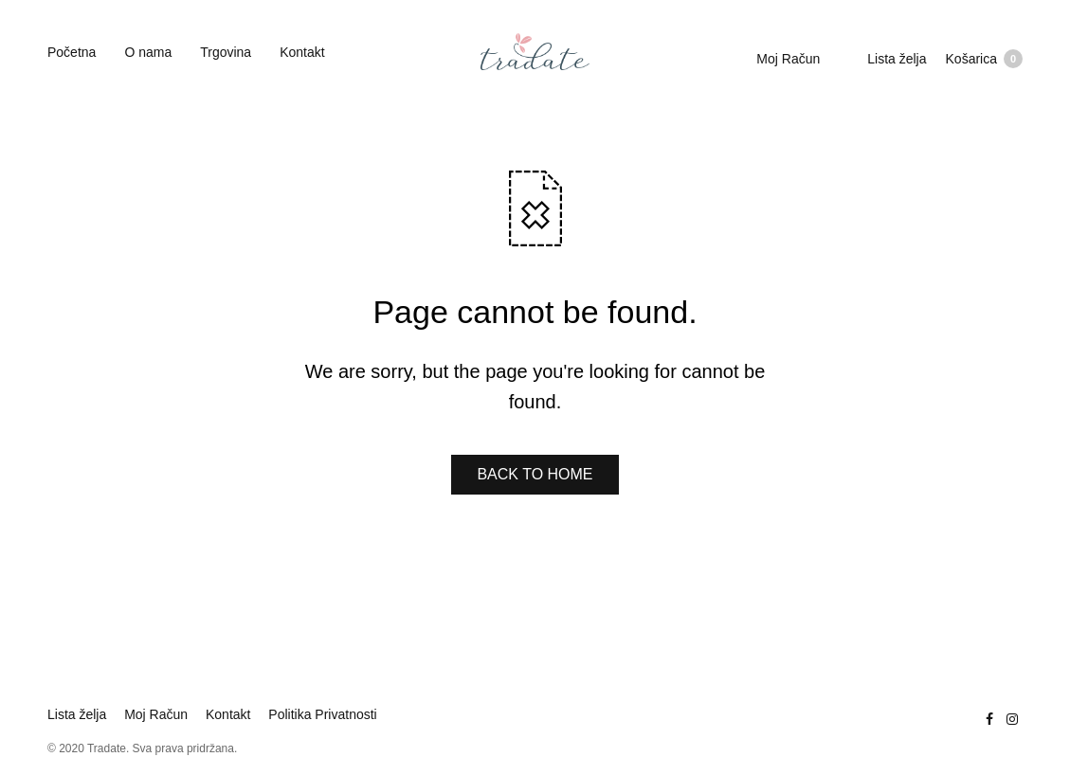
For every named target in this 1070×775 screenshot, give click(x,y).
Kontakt (302, 52)
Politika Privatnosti (322, 714)
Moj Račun (788, 58)
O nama (148, 52)
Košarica (984, 58)
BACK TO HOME (534, 474)
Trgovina (225, 52)
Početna (71, 52)
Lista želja (896, 58)
